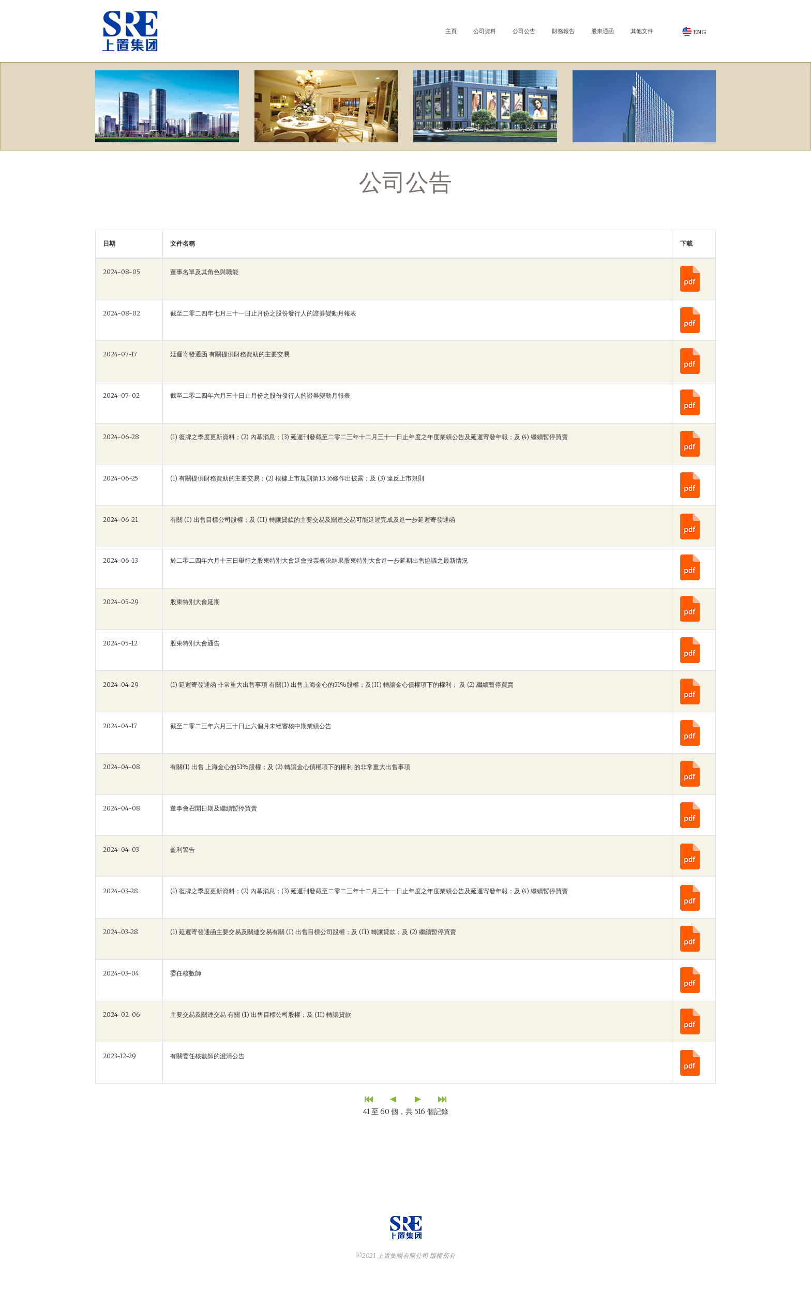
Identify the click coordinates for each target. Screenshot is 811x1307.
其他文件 (641, 31)
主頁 (451, 31)
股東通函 (602, 31)
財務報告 (563, 31)
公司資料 (484, 31)
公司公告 (524, 31)
